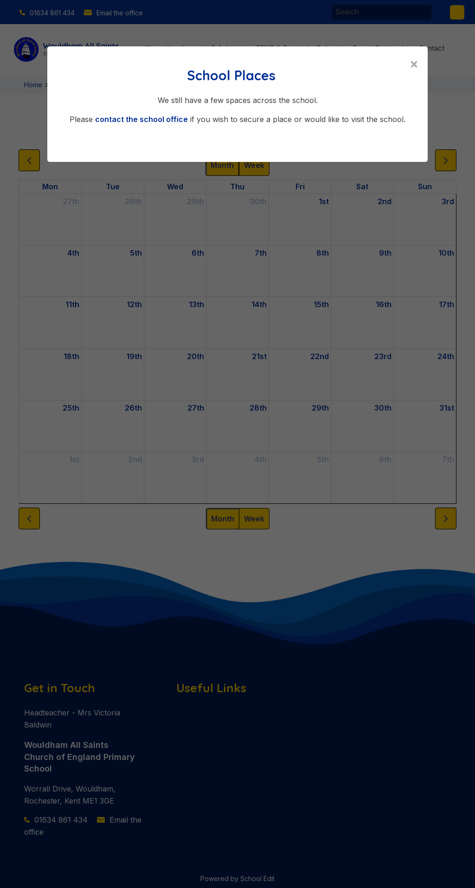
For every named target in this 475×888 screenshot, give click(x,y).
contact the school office (141, 119)
